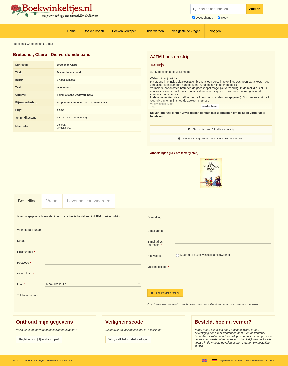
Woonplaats (24, 273)
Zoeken (254, 9)
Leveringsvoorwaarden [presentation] (88, 201)
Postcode (23, 263)
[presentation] (208, 274)
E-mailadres (155, 231)
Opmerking (154, 217)
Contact (270, 360)
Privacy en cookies (253, 360)
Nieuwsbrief (154, 256)
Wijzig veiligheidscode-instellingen (130, 340)
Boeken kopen (94, 31)
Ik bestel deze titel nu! (167, 293)
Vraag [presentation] (51, 201)
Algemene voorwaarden (234, 305)
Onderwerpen (154, 31)
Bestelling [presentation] (27, 201)
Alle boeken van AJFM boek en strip (211, 129)
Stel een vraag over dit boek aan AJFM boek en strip (211, 138)
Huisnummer (25, 252)
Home (71, 31)
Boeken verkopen (124, 31)
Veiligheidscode (157, 267)
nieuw (224, 17)
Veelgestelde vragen (186, 31)
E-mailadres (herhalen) (155, 243)
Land (20, 284)
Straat (21, 241)
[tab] (27, 201)
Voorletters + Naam (29, 230)
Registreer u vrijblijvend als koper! (40, 340)
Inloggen (215, 31)
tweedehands (204, 17)
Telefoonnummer (27, 295)
